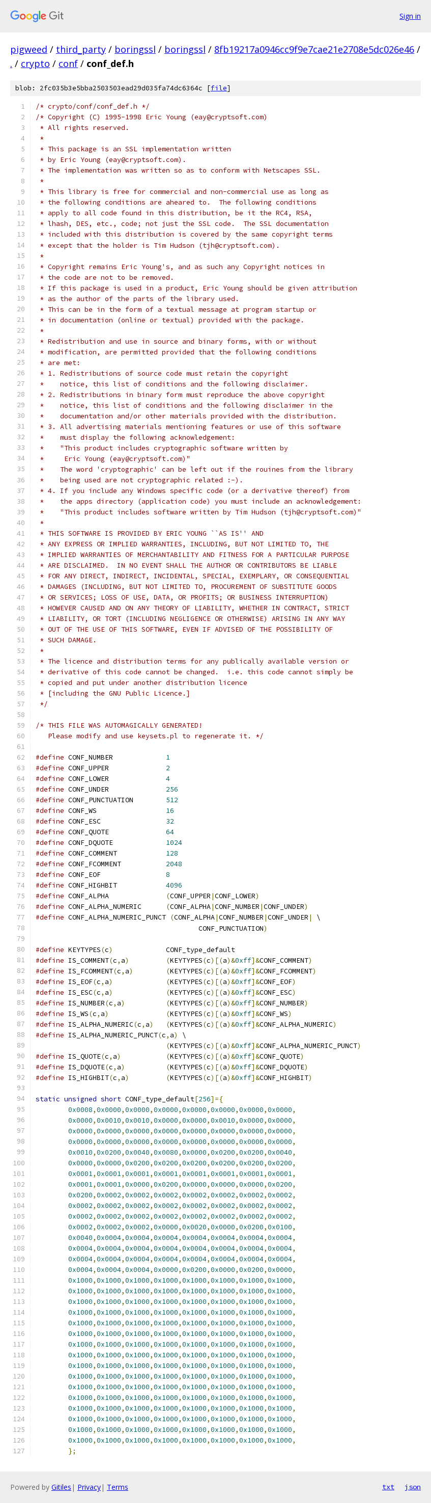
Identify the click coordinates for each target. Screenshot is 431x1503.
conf (68, 63)
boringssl (135, 49)
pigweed (28, 49)
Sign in (410, 16)
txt (388, 1486)
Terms (117, 1487)
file (219, 88)
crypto (35, 63)
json (413, 1486)
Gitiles (61, 1487)
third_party (81, 49)
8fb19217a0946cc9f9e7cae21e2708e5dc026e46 (314, 49)
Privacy (89, 1487)
